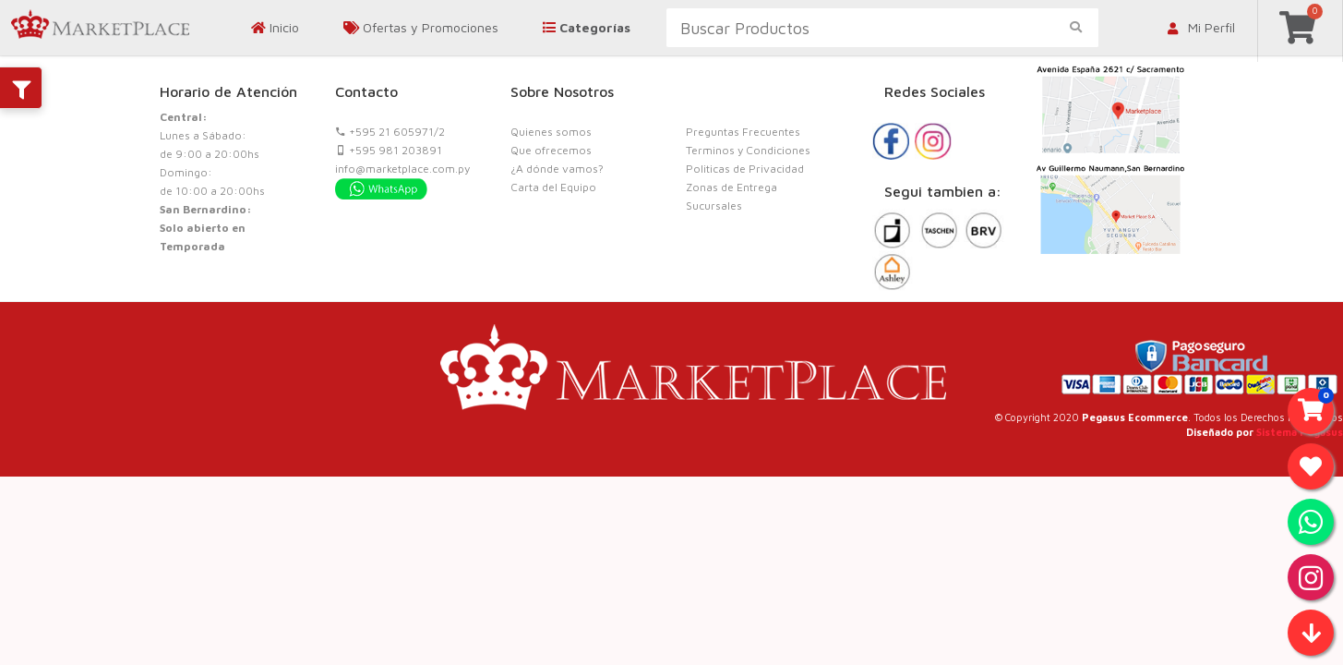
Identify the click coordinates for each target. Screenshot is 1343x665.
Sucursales (714, 205)
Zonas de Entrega (731, 187)
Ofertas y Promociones (420, 27)
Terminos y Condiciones (748, 150)
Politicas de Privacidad (745, 168)
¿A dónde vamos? (557, 168)
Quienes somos (551, 132)
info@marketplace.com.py (402, 168)
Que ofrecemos (551, 150)
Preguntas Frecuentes (743, 132)
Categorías (586, 27)
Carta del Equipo (553, 187)
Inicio (275, 27)
